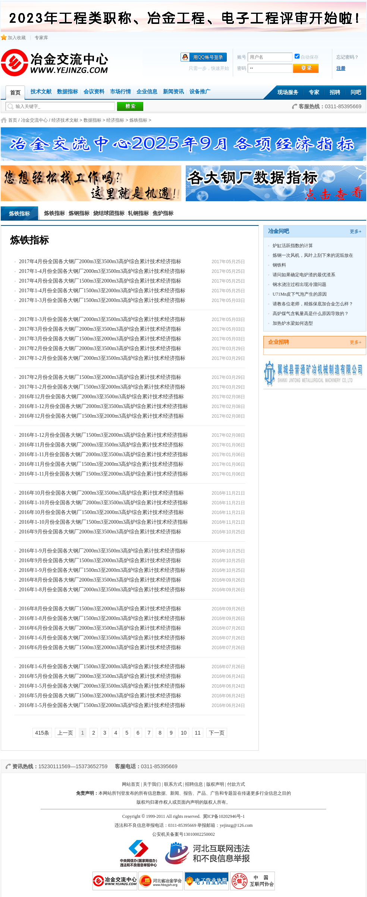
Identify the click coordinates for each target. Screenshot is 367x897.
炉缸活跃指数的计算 (293, 245)
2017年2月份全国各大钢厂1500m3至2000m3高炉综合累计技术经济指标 (100, 377)
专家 (314, 92)
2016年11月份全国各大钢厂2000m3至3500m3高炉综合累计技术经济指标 (101, 445)
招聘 (335, 92)
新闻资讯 (173, 91)
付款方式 (236, 784)
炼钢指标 (79, 213)
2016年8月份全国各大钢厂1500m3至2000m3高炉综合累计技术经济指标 (100, 608)
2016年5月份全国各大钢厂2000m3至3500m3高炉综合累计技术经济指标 (100, 676)
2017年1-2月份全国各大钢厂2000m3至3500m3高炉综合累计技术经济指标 (102, 358)
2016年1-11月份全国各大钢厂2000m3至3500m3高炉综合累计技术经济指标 (103, 454)
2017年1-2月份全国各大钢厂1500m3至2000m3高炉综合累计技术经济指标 (102, 387)
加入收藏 (13, 37)
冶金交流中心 (34, 120)
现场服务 (287, 92)
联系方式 (173, 784)
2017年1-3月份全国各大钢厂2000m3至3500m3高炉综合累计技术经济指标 (102, 319)
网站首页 (131, 784)
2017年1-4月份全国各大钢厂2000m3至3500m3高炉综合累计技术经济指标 (102, 271)
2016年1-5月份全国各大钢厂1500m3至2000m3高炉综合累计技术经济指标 (102, 705)
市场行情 (120, 91)
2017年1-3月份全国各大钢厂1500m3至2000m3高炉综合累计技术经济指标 (102, 300)
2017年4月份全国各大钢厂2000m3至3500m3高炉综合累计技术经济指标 (100, 261)
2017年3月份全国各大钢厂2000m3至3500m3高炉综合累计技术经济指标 (100, 329)
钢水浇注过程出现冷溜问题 (299, 284)
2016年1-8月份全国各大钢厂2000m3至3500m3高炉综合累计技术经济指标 (102, 589)
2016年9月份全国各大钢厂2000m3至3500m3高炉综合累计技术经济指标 (100, 532)
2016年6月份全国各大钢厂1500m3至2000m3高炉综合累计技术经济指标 (100, 647)
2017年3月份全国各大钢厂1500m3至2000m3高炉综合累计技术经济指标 (100, 339)
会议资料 (94, 91)
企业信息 (147, 91)
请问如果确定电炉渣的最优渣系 (304, 274)
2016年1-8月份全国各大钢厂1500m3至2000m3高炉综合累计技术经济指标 (102, 618)
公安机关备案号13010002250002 (183, 834)
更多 (355, 231)
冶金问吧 (278, 231)
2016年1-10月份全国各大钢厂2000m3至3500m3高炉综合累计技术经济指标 (103, 502)
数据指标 (67, 91)
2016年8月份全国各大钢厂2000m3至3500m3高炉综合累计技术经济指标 (100, 580)
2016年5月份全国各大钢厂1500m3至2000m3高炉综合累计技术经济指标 (100, 695)
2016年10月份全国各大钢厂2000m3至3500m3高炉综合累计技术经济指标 (101, 493)
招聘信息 (194, 784)
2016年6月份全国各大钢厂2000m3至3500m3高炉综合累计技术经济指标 (100, 628)
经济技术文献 (64, 120)
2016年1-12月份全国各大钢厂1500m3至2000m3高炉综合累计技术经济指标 (103, 435)
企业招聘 (278, 342)
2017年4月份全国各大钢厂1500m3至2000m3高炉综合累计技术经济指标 (100, 281)
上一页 (65, 733)
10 (184, 733)
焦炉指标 (163, 213)
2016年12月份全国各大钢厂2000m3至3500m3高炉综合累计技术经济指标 (101, 396)
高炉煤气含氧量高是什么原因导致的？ (311, 313)
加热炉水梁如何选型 (293, 323)
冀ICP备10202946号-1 (224, 816)
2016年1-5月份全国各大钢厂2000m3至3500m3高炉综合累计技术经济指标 (102, 686)
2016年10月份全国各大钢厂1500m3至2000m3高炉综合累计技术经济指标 (101, 512)
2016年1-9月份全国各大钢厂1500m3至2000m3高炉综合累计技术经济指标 (102, 570)
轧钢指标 (138, 213)
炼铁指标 (138, 120)
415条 (42, 733)
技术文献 (41, 91)
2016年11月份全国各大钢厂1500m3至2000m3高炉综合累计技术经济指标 (101, 464)
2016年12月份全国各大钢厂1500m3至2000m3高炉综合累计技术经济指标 (101, 416)
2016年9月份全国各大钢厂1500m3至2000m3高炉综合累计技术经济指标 (100, 560)
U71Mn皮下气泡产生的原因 (300, 294)
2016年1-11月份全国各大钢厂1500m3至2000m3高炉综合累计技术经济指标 (103, 474)
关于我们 (152, 784)
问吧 (356, 92)
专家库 (41, 37)
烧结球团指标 (109, 213)
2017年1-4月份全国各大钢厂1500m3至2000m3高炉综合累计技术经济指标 (102, 290)
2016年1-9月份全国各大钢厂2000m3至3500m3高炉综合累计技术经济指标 (102, 551)
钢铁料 (279, 265)
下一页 (217, 733)
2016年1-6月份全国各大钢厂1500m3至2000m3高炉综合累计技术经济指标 (102, 666)
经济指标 (115, 120)
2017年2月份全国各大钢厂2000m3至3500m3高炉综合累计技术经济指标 (100, 348)
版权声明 (215, 784)
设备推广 (199, 91)
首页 (12, 120)
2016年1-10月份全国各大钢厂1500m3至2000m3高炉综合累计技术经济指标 (103, 522)
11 (198, 733)
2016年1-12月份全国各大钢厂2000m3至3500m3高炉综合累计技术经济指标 (103, 406)
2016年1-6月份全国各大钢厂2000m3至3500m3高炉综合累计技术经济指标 (102, 638)
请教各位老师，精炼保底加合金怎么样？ (313, 303)
